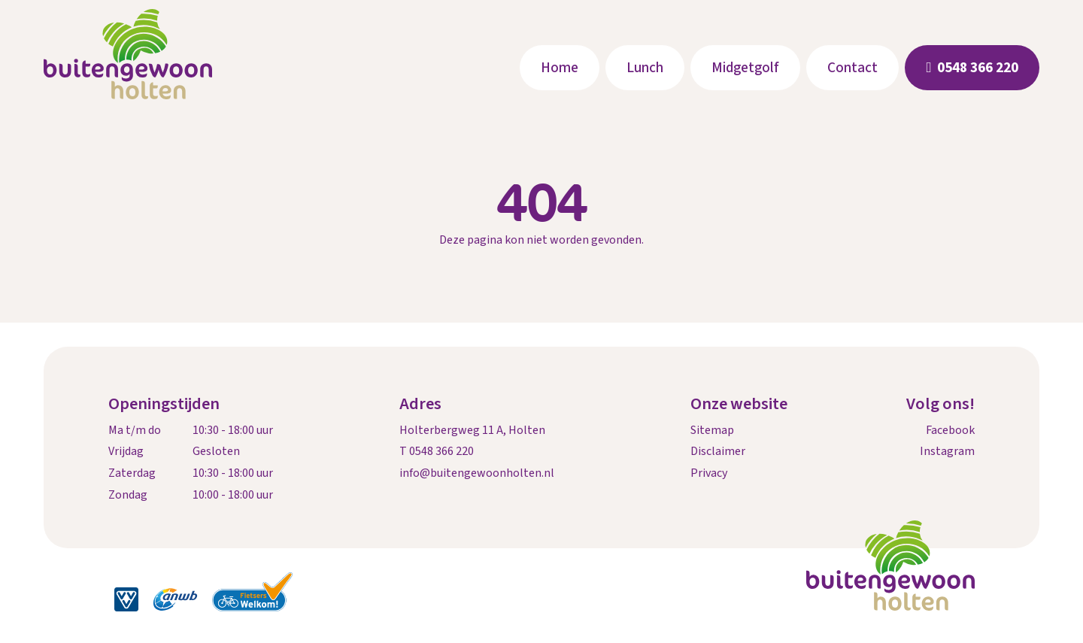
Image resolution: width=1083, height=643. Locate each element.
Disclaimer (717, 451)
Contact (852, 67)
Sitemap (712, 430)
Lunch (644, 67)
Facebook (950, 430)
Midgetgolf (745, 67)
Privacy (708, 473)
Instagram (947, 451)
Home (559, 67)
